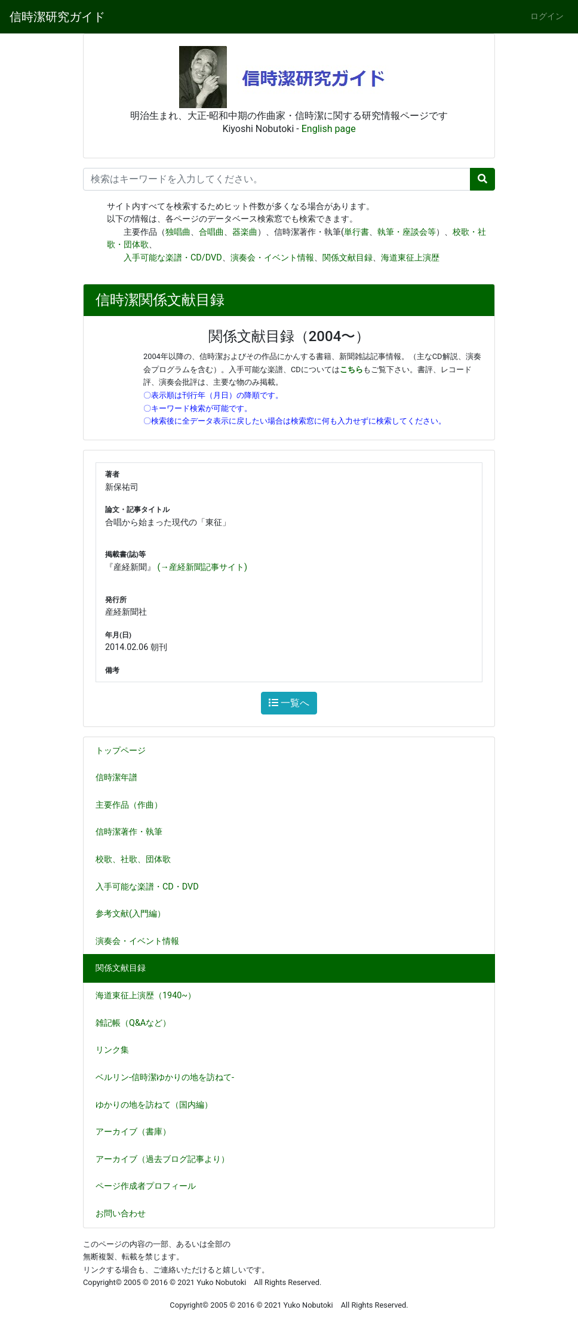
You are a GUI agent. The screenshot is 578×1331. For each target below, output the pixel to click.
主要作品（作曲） (134, 805)
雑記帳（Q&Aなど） (138, 1023)
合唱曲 (211, 232)
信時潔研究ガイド (57, 17)
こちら (351, 369)
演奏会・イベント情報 (272, 258)
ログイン (547, 16)
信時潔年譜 (116, 777)
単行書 (356, 232)
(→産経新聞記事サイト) (202, 567)
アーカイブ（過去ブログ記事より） (162, 1159)
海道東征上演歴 (410, 258)
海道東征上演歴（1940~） (146, 995)
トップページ (121, 751)
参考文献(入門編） (135, 914)
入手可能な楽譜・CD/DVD (173, 258)
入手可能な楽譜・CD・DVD (152, 887)
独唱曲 (177, 232)
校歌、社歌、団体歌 (138, 859)
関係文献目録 (347, 258)
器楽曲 (244, 232)
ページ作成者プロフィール (146, 1186)
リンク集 (112, 1050)
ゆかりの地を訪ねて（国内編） (159, 1105)
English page (329, 128)
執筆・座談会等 (406, 232)
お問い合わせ (121, 1214)
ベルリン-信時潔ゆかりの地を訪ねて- (165, 1077)
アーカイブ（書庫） (133, 1132)
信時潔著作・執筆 (134, 832)
